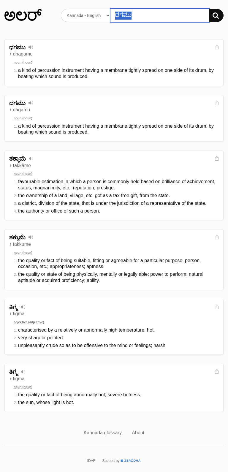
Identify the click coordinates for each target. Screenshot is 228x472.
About (138, 432)
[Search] (216, 15)
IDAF (91, 461)
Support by (121, 461)
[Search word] (159, 15)
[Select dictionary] (85, 15)
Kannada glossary (103, 432)
